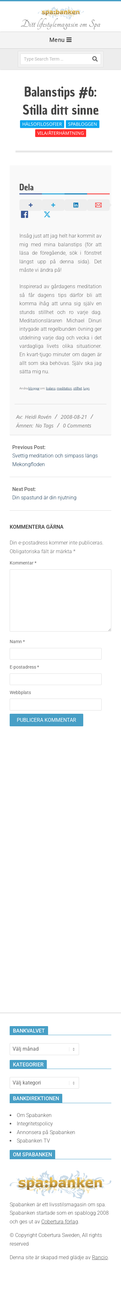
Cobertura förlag (59, 1222)
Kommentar (23, 562)
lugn (86, 388)
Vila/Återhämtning (60, 133)
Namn (17, 641)
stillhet (77, 388)
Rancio (100, 1257)
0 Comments (77, 425)
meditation (64, 388)
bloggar (33, 388)
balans (50, 388)
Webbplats (20, 692)
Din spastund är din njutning (44, 498)
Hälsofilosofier (42, 124)
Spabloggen (82, 124)
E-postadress (24, 667)
